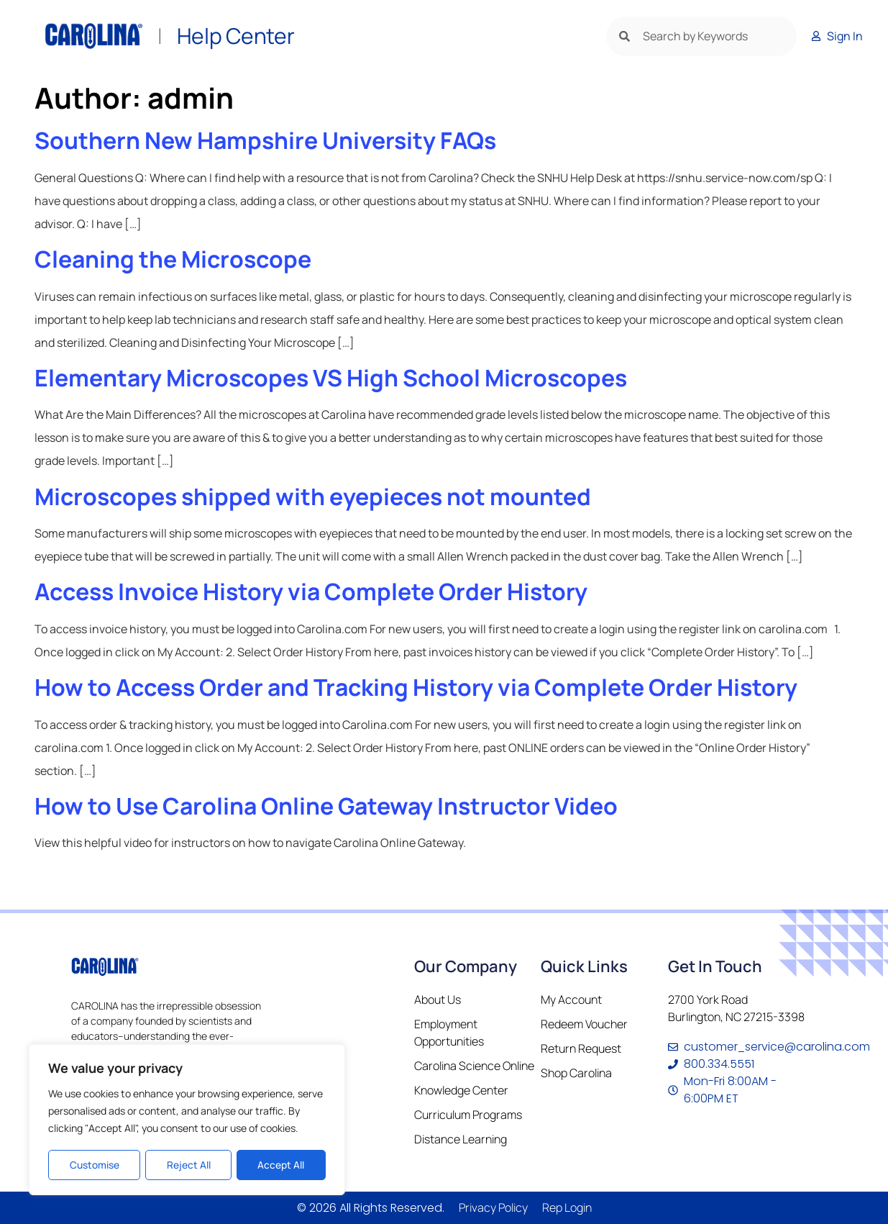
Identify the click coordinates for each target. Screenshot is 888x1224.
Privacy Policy (493, 1207)
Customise (94, 1164)
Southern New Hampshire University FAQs (265, 140)
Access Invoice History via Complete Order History (311, 591)
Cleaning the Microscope (173, 259)
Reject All (188, 1164)
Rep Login (567, 1207)
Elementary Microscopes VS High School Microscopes (331, 378)
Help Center (236, 35)
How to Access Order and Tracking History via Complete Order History (416, 687)
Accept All (281, 1164)
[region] (187, 1120)
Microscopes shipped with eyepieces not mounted (313, 496)
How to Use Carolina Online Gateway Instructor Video (326, 806)
